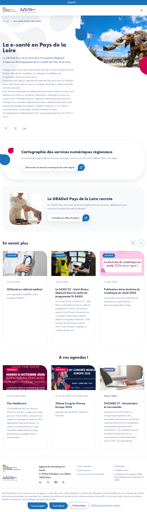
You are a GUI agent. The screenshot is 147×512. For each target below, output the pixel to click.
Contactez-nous (120, 470)
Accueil (7, 21)
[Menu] (73, 2)
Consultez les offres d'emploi (65, 217)
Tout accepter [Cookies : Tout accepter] (37, 505)
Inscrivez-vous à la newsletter (90, 474)
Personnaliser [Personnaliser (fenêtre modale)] (79, 505)
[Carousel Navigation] (137, 243)
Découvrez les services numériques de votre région (50, 167)
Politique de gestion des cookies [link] (105, 505)
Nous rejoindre (83, 466)
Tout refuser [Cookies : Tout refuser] (58, 505)
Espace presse (83, 470)
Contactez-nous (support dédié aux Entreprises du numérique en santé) (128, 477)
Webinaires (118, 466)
